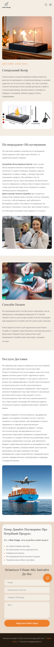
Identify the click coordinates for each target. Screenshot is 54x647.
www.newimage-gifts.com (33, 638)
